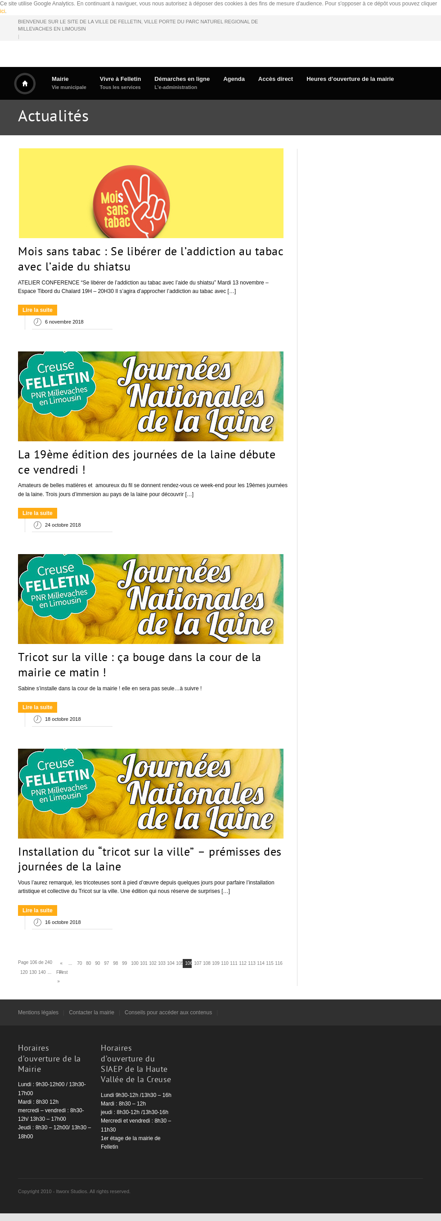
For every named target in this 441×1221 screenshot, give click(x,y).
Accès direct (275, 78)
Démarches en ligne (182, 82)
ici (2, 11)
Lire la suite (37, 310)
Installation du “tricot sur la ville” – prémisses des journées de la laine (150, 860)
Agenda (234, 78)
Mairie (69, 82)
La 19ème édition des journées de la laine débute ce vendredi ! (146, 463)
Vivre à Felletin (120, 82)
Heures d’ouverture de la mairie (350, 78)
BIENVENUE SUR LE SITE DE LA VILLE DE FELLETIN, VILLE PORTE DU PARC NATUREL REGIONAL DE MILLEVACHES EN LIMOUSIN (138, 25)
